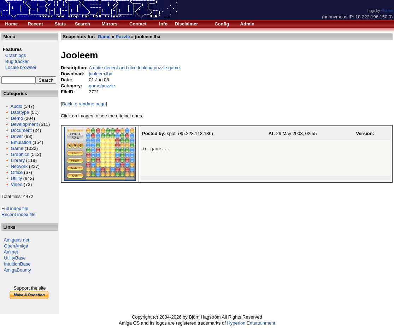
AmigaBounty (17, 270)
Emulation (21, 142)
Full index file (14, 208)
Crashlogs (13, 55)
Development (24, 124)
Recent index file (18, 214)
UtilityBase (14, 258)
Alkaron (387, 11)
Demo (17, 118)
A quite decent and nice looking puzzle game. (135, 67)
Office (17, 172)
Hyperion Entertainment (251, 323)
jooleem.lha (100, 73)
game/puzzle (102, 85)
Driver (17, 136)
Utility (16, 178)
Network (19, 166)
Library (18, 160)
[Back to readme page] (84, 103)
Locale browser (18, 67)
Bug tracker (15, 61)
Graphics (20, 154)
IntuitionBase (17, 264)
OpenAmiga (16, 246)
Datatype (20, 112)
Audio (16, 106)
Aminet (11, 252)
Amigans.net (16, 240)
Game (17, 148)
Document (21, 130)
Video (16, 184)
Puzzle (123, 36)
